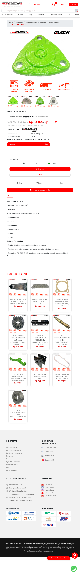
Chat (19, 183)
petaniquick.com (50, 516)
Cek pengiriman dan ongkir (40, 190)
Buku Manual (7, 14)
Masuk (63, 4)
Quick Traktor (48, 506)
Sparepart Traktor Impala (49, 22)
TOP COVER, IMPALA (18, 24)
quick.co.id (47, 503)
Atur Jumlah (14, 159)
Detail (11, 196)
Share (60, 183)
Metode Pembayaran (14, 466)
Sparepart (19, 22)
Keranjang (40, 169)
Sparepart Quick (31, 22)
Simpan (39, 183)
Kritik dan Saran (56, 14)
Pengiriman (10, 473)
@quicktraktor (49, 509)
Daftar (73, 4)
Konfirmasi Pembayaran (15, 469)
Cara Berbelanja (12, 463)
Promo (20, 14)
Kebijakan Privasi (12, 482)
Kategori (37, 4)
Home (11, 22)
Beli (40, 175)
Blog (30, 14)
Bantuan (41, 14)
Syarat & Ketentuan (13, 479)
